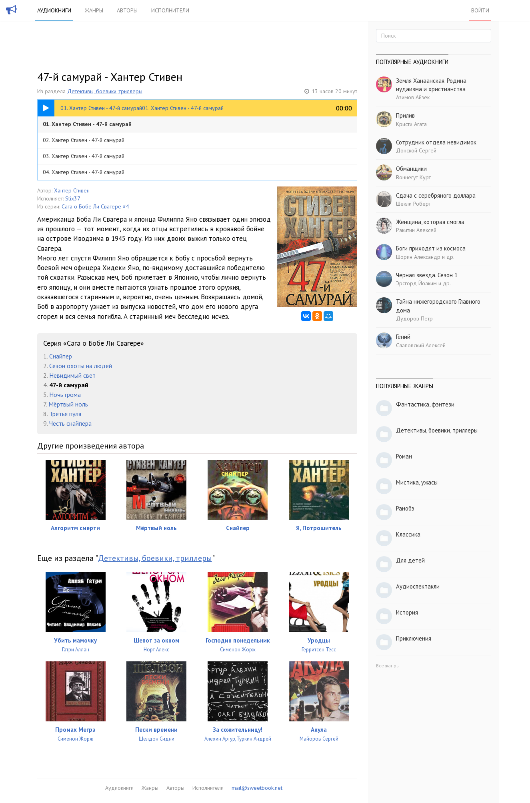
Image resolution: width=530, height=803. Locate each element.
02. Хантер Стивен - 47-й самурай (83, 140)
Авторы (127, 10)
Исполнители (170, 10)
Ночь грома (65, 394)
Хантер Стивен (72, 190)
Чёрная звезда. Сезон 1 (427, 275)
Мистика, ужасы (417, 482)
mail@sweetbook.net (257, 787)
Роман (404, 456)
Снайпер (60, 356)
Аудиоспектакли (418, 586)
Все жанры (388, 666)
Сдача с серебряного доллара (436, 195)
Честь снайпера (70, 423)
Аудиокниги (54, 10)
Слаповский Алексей (421, 345)
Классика (408, 534)
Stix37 (72, 198)
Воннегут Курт (413, 177)
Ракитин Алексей (416, 230)
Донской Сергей (416, 150)
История (407, 612)
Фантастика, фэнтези (425, 404)
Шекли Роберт (413, 203)
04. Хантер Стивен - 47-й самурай (83, 172)
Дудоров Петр (414, 318)
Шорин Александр (418, 256)
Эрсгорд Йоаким (416, 283)
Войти (480, 10)
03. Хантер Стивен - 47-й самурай (83, 156)
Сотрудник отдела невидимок (436, 142)
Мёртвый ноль (68, 404)
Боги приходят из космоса (431, 248)
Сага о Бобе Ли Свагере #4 (95, 206)
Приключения (413, 638)
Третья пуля (65, 414)
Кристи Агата (411, 124)
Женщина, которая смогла (430, 222)
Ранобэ (405, 508)
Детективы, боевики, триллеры (104, 91)
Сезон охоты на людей (80, 366)
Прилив (405, 115)
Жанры (94, 10)
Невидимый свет (72, 375)
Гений (403, 336)
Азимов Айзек (413, 97)
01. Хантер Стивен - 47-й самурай (87, 124)
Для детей (410, 560)
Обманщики (411, 168)
